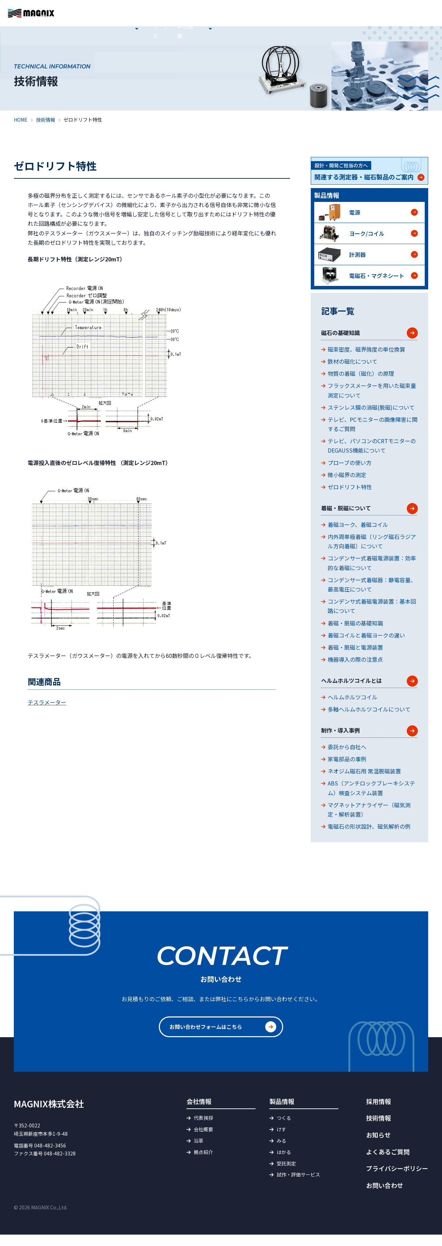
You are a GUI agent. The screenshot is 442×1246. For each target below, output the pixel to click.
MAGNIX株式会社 (49, 1115)
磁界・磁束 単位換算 (306, 29)
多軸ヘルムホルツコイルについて (369, 718)
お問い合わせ (419, 20)
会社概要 (203, 1140)
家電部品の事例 (347, 770)
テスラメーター (47, 702)
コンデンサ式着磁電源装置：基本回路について (372, 612)
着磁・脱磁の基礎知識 (355, 628)
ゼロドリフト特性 (350, 489)
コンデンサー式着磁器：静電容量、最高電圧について (372, 590)
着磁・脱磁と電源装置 (355, 653)
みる (281, 1152)
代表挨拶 (203, 1129)
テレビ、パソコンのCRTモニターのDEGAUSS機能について (372, 448)
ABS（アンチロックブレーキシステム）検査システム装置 (371, 799)
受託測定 (286, 1174)
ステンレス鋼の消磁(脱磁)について (371, 410)
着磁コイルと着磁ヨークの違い (366, 641)
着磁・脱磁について (352, 513)
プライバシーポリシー (397, 1179)
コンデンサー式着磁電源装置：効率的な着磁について (372, 568)
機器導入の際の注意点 (355, 665)
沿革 (198, 1152)
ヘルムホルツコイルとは (359, 688)
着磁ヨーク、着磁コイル (358, 530)
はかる (284, 1163)
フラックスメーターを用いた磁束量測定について (372, 393)
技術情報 (350, 29)
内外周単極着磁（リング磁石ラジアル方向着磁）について (372, 547)
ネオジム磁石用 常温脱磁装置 (364, 783)
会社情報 (177, 29)
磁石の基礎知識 (345, 334)
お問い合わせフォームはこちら (208, 1038)
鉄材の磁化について (352, 364)
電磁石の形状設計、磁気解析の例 (369, 838)
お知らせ (148, 29)
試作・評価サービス (249, 29)
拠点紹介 (203, 1163)
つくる (284, 1129)
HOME (123, 29)
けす (281, 1140)
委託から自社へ (347, 758)
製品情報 (206, 29)
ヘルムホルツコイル (352, 705)
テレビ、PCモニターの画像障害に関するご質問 (372, 427)
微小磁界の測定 (347, 477)
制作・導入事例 (345, 740)
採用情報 (379, 29)
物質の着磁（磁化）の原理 (361, 376)
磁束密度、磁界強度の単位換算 (366, 352)
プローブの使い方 (350, 465)
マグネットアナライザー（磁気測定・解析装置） (369, 821)
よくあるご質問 (288, 11)
